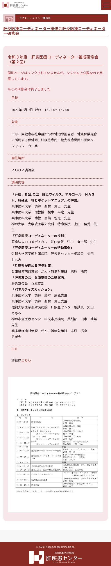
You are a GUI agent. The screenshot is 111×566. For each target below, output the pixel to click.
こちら (26, 360)
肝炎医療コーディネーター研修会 (32, 28)
